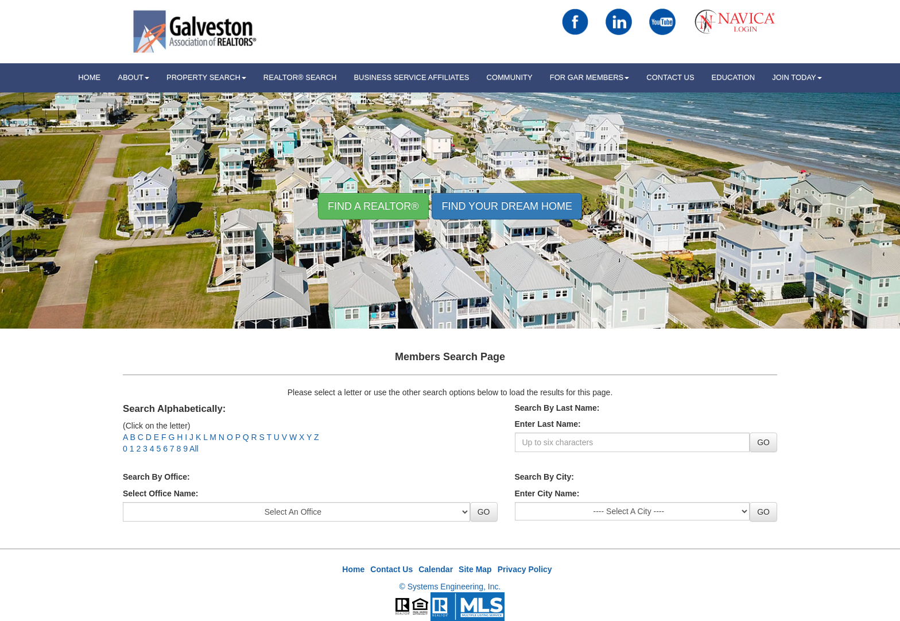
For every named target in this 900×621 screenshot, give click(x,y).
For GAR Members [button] (590, 77)
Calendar (435, 569)
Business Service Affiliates (411, 77)
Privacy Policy (525, 569)
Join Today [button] (797, 77)
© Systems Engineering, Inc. (450, 586)
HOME (89, 77)
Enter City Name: (547, 493)
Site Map (475, 569)
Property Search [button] (206, 77)
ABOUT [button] (133, 77)
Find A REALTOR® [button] (373, 206)
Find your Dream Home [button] (506, 206)
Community (510, 77)
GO (763, 442)
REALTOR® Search (300, 77)
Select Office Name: (161, 493)
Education (733, 77)
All (194, 448)
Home (353, 569)
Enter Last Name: (548, 424)
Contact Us (670, 77)
